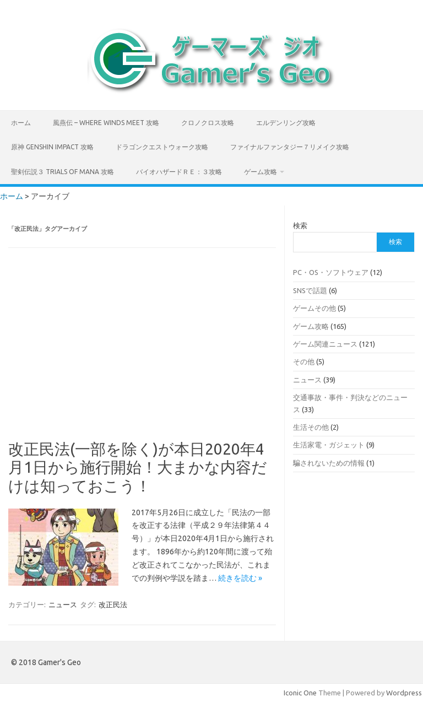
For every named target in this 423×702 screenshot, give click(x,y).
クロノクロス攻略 (207, 122)
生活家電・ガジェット (329, 445)
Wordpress (404, 692)
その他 (303, 361)
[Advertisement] (142, 351)
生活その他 (311, 427)
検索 (300, 225)
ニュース (62, 604)
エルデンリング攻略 (286, 122)
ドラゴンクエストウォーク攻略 (162, 146)
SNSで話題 (310, 290)
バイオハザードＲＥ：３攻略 (179, 171)
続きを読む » (240, 578)
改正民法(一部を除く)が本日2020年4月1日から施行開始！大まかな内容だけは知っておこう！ (137, 467)
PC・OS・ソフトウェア (330, 272)
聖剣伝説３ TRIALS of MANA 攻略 (62, 171)
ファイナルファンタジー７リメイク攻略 (289, 146)
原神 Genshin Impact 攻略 (52, 146)
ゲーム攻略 (260, 171)
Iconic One (300, 692)
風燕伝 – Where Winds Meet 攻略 (106, 122)
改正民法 (113, 604)
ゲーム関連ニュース (325, 344)
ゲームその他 (314, 308)
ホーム (21, 122)
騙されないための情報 (329, 463)
